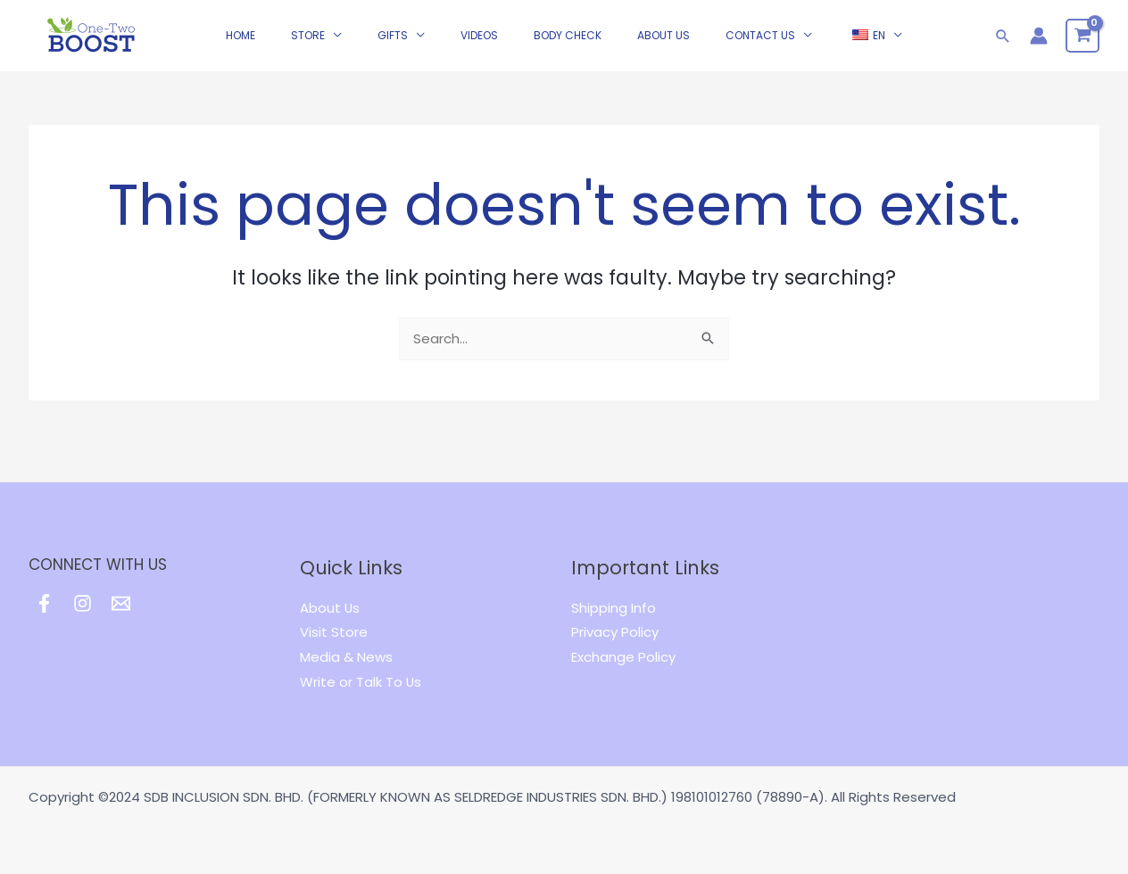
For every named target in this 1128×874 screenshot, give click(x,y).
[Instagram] (82, 603)
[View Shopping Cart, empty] (1082, 49)
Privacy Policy (615, 632)
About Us (330, 607)
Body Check (567, 48)
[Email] (121, 603)
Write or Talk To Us (361, 681)
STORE (308, 48)
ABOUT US (663, 48)
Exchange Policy (623, 656)
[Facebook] (44, 603)
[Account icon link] (1039, 49)
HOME (240, 48)
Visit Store (334, 632)
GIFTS (392, 48)
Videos (479, 48)
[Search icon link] (1003, 49)
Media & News (346, 656)
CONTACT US (760, 48)
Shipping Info (613, 607)
